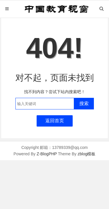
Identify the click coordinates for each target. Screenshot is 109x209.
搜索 (84, 103)
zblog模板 (86, 154)
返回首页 (54, 120)
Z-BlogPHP (47, 154)
